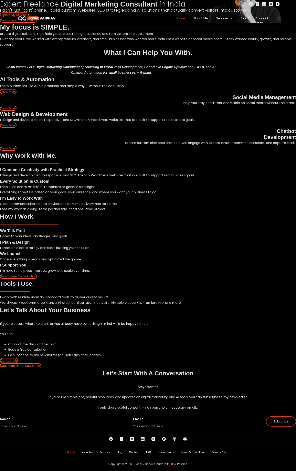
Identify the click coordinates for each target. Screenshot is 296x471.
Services (225, 18)
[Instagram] (257, 4)
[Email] (185, 439)
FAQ (148, 452)
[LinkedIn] (264, 4)
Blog (244, 18)
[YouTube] (277, 4)
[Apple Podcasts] (174, 439)
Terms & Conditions (193, 452)
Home (180, 18)
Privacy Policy (220, 452)
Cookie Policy (166, 452)
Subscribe (281, 421)
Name (5, 419)
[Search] (278, 18)
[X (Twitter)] (271, 4)
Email (138, 419)
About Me (200, 18)
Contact (261, 18)
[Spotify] (164, 439)
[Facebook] (251, 4)
